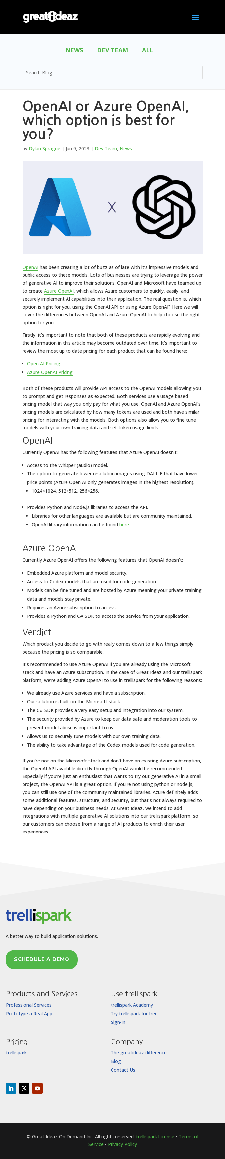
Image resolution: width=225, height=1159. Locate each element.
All (147, 51)
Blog (116, 1061)
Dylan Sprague (44, 148)
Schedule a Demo (41, 959)
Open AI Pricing (43, 363)
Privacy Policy (122, 1144)
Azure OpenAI (59, 291)
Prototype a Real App (29, 1013)
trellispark (16, 1053)
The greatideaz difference (139, 1053)
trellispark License (155, 1136)
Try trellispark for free (134, 1013)
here (124, 524)
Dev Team (112, 51)
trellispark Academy (132, 1005)
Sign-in (118, 1022)
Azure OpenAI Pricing (50, 372)
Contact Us (123, 1070)
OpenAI (30, 267)
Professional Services (29, 1005)
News (74, 51)
